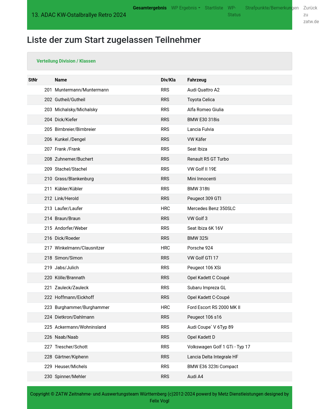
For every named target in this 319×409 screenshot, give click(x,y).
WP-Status (234, 11)
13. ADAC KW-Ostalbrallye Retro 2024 (79, 14)
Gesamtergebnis (149, 8)
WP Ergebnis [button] (184, 8)
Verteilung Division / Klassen (66, 61)
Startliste (214, 8)
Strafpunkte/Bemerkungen (272, 8)
